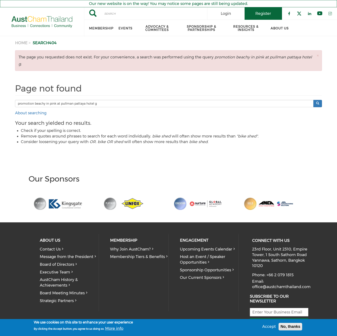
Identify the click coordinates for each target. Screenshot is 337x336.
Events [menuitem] (125, 28)
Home (21, 43)
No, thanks (290, 326)
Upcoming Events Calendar (206, 249)
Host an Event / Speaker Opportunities (202, 259)
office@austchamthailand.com (281, 286)
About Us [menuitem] (280, 28)
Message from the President (66, 256)
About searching (30, 113)
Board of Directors (57, 264)
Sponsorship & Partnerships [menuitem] (201, 28)
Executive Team (55, 272)
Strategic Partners (57, 300)
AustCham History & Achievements (59, 282)
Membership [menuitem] (101, 28)
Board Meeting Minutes (62, 293)
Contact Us (50, 249)
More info (114, 328)
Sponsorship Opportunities (205, 270)
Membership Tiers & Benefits (137, 256)
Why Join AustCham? (130, 249)
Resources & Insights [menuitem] (246, 28)
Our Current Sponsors (200, 277)
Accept (269, 326)
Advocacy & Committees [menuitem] (157, 28)
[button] (318, 55)
